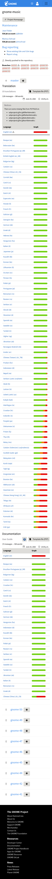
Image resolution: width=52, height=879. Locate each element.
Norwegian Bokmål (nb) (12, 347)
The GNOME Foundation (17, 833)
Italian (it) (7, 246)
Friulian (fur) (8, 363)
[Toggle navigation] (46, 3)
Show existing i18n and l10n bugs (20, 51)
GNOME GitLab (13, 857)
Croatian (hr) (8, 410)
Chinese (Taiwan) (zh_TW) (13, 357)
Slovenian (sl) (8, 315)
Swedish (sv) (7, 326)
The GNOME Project (17, 812)
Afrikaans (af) (8, 506)
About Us (11, 819)
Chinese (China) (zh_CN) (12, 172)
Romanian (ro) (8, 294)
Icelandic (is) (8, 416)
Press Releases (13, 866)
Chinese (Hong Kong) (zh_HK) (14, 495)
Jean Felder (7, 30)
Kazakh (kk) (7, 257)
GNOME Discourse (14, 854)
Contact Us (11, 830)
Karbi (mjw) (7, 463)
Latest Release (13, 869)
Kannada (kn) (8, 516)
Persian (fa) (7, 278)
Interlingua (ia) (8, 405)
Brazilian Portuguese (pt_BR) (14, 151)
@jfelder (19, 33)
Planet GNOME (13, 872)
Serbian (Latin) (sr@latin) (12, 379)
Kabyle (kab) (8, 400)
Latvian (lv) (7, 389)
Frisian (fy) (7, 432)
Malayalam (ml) (9, 458)
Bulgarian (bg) (8, 161)
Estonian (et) (8, 511)
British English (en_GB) (12, 156)
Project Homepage (14, 19)
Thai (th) (6, 437)
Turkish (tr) (7, 331)
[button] (37, 3)
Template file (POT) (39, 91)
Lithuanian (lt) (8, 267)
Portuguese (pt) (9, 288)
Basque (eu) (7, 140)
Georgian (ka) (8, 220)
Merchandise (12, 827)
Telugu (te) (7, 500)
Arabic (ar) (7, 352)
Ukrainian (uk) (8, 341)
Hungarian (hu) (9, 241)
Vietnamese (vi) (9, 426)
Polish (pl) (7, 283)
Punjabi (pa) (7, 421)
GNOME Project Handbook (18, 848)
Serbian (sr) (7, 304)
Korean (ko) (7, 262)
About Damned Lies (15, 816)
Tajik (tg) (6, 469)
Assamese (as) (8, 490)
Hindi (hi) (6, 384)
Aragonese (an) (9, 474)
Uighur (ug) (7, 336)
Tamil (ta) (7, 522)
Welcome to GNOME (15, 822)
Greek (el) (6, 230)
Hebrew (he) (7, 235)
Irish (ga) (6, 527)
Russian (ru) (7, 299)
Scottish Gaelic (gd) (10, 453)
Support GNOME (14, 824)
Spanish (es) (7, 320)
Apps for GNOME (14, 851)
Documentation (13, 845)
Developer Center (14, 842)
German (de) (8, 225)
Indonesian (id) (8, 368)
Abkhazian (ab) (9, 484)
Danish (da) (7, 188)
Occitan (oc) (7, 273)
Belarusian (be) (9, 145)
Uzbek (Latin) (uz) (10, 394)
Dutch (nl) (7, 193)
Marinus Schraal (8, 39)
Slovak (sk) (7, 310)
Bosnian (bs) (8, 479)
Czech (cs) (7, 182)
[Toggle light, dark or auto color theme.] (33, 3)
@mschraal (20, 41)
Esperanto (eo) (8, 198)
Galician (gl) (7, 214)
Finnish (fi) (7, 204)
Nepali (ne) (7, 373)
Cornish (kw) (8, 177)
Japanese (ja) (8, 251)
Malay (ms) (7, 442)
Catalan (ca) (7, 167)
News (10, 862)
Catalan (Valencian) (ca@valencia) (16, 447)
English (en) (7, 132)
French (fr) (7, 209)
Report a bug (12, 54)
